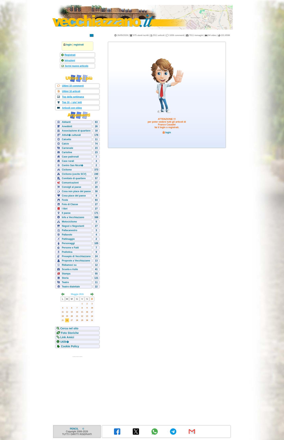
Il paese (66, 213)
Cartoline (67, 152)
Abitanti (66, 122)
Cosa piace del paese (74, 195)
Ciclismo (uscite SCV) (74, 174)
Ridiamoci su (69, 265)
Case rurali (68, 161)
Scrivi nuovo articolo (76, 66)
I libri (64, 208)
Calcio (65, 143)
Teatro (65, 282)
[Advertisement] (77, 384)
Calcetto (66, 139)
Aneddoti (67, 126)
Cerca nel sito (69, 328)
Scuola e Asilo (70, 269)
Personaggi (68, 243)
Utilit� (64, 341)
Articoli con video (72, 108)
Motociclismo (69, 221)
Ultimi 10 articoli (71, 91)
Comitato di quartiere (74, 178)
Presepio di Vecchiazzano (76, 256)
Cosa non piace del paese (76, 191)
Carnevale (67, 148)
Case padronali (70, 156)
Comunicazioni (70, 182)
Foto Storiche (70, 332)
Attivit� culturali (71, 135)
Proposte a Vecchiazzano (76, 260)
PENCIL (74, 428)
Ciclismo (67, 169)
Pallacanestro (69, 230)
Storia (65, 278)
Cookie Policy (70, 346)
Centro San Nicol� (72, 165)
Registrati (69, 55)
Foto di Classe (70, 204)
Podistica (67, 252)
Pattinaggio (68, 239)
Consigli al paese (71, 187)
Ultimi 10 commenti (73, 85)
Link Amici (67, 337)
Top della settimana (73, 96)
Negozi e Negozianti (73, 226)
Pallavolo (67, 234)
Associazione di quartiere (76, 130)
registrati (79, 44)
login (69, 44)
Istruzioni (69, 60)
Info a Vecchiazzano (73, 217)
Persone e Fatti (70, 247)
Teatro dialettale (71, 286)
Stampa (66, 273)
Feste (65, 200)
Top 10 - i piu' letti (72, 102)
